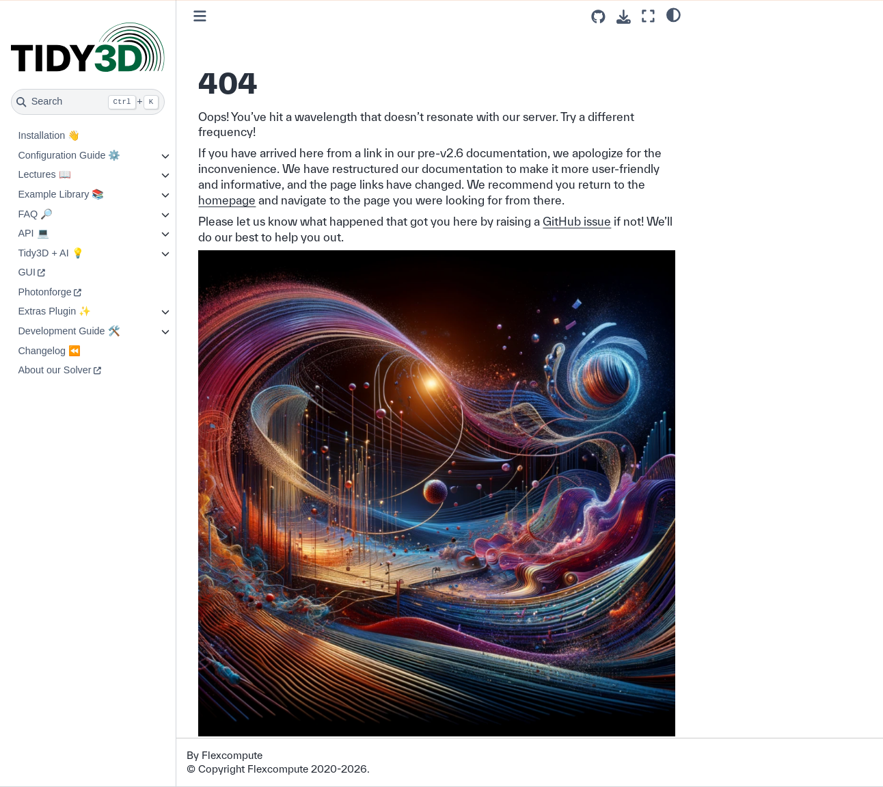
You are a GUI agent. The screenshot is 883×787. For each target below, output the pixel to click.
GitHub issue (577, 221)
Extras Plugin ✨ (54, 311)
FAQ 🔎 (35, 214)
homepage (227, 200)
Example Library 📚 (61, 194)
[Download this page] (623, 16)
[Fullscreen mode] (648, 16)
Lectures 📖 (44, 174)
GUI (27, 272)
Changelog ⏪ (49, 350)
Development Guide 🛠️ (69, 330)
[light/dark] (673, 14)
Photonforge (44, 291)
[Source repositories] (598, 16)
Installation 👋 (49, 135)
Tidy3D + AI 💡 (50, 253)
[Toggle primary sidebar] (200, 16)
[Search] (88, 102)
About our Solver (54, 369)
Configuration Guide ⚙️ (69, 155)
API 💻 (33, 233)
